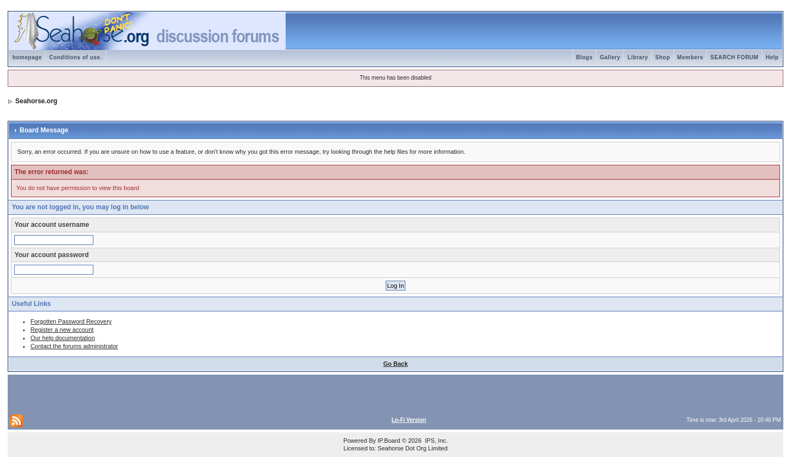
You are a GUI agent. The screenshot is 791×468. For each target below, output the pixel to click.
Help (772, 57)
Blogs (584, 57)
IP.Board (388, 440)
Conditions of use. (75, 57)
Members (690, 57)
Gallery (610, 57)
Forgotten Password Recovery (71, 321)
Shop (662, 57)
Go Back (395, 363)
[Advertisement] (138, 393)
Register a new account (61, 329)
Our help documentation (62, 338)
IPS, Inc (435, 440)
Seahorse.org (36, 101)
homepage (27, 57)
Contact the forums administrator (74, 346)
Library (637, 57)
